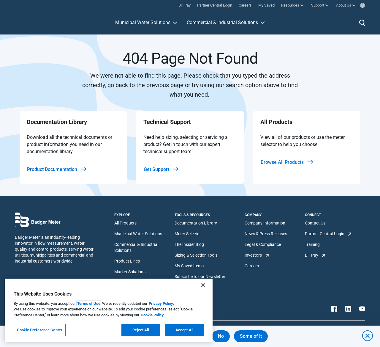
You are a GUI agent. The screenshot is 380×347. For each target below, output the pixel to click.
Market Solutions (129, 271)
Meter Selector (188, 233)
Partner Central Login (324, 233)
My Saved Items (189, 265)
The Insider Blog (189, 244)
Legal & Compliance (263, 244)
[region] (109, 310)
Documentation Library (196, 223)
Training (312, 244)
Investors (253, 255)
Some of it (251, 336)
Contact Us (315, 223)
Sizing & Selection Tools (196, 255)
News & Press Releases (266, 233)
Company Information (265, 223)
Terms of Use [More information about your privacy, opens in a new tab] (88, 303)
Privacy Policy (161, 303)
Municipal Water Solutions (142, 22)
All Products (125, 223)
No (221, 336)
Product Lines (127, 261)
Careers (252, 265)
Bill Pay (311, 255)
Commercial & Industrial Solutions (222, 22)
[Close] (203, 285)
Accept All (184, 330)
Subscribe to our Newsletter (200, 276)
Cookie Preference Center (39, 330)
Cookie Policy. (153, 315)
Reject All (140, 330)
